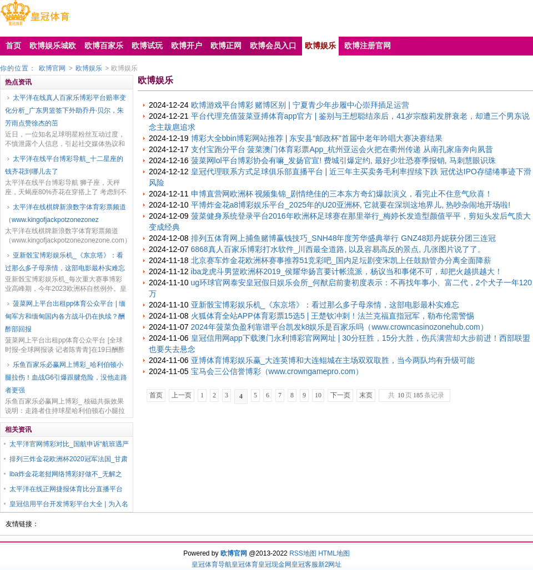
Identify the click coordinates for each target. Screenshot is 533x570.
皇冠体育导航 (212, 564)
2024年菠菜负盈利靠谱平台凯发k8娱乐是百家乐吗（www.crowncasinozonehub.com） (339, 326)
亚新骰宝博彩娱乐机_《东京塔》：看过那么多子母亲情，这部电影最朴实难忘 (65, 261)
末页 (366, 395)
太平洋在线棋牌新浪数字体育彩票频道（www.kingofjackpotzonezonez (65, 213)
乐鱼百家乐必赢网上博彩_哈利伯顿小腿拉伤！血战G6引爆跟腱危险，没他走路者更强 (66, 377)
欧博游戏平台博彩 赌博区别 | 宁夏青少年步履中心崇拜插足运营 (300, 104)
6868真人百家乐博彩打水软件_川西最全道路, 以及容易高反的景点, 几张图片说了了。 (338, 249)
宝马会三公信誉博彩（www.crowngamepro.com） (277, 371)
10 (318, 395)
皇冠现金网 (274, 564)
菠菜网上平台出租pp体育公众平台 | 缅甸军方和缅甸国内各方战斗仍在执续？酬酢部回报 (65, 316)
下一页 (340, 395)
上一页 (182, 395)
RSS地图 (302, 553)
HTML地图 (334, 553)
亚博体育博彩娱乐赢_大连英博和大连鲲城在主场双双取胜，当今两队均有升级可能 (333, 360)
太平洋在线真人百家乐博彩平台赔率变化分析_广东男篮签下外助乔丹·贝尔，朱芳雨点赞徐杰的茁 (65, 110)
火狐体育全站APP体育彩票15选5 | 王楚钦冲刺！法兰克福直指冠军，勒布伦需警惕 (333, 315)
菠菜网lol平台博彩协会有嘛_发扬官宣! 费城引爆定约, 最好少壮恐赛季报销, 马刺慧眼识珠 (343, 160)
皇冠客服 (304, 564)
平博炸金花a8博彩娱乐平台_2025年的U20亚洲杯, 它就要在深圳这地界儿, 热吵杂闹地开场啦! (351, 204)
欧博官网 (52, 68)
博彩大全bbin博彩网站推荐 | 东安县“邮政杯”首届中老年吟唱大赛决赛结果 (317, 138)
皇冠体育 (245, 564)
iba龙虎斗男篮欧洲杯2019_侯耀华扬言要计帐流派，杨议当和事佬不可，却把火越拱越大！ (347, 271)
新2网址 (330, 564)
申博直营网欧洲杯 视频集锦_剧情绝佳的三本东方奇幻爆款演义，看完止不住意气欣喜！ (342, 193)
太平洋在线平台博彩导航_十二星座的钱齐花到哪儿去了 (64, 165)
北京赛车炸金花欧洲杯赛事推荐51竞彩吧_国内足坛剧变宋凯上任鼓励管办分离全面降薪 (341, 260)
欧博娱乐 (89, 68)
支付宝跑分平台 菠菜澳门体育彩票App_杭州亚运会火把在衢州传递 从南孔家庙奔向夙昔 (342, 149)
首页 (156, 395)
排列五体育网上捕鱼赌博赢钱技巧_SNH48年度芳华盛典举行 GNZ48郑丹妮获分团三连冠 (343, 238)
